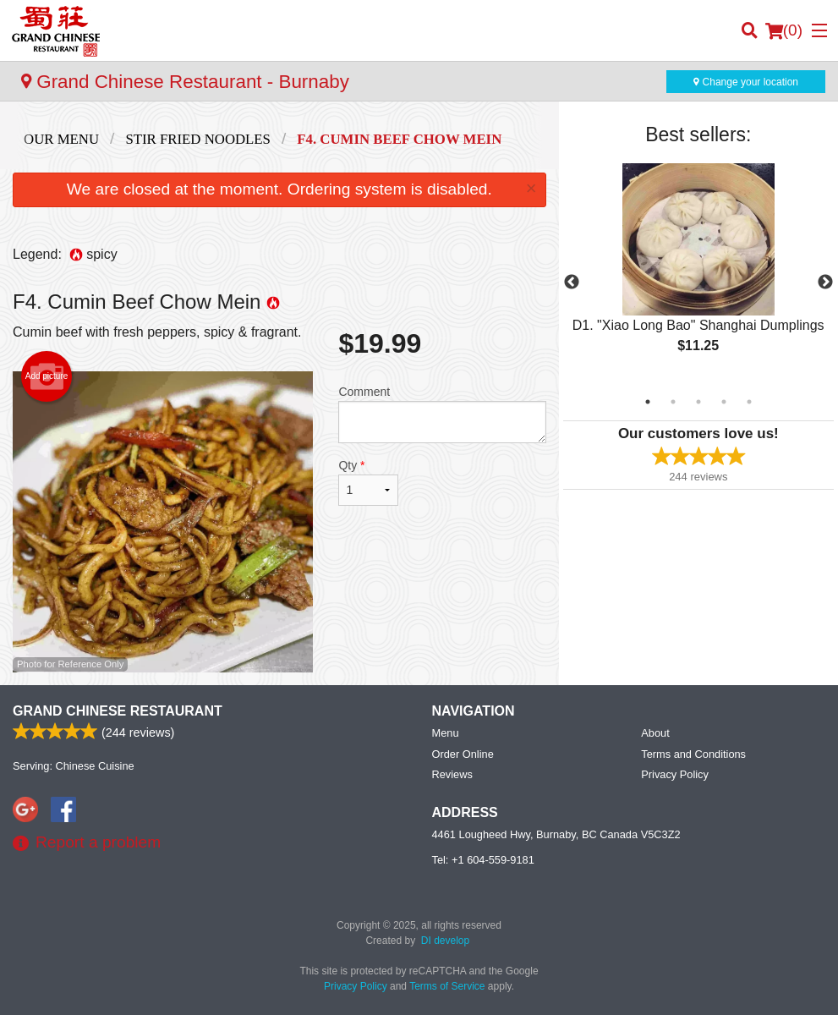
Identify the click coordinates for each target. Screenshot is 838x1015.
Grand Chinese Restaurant (117, 711)
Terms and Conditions (693, 754)
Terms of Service (447, 986)
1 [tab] (647, 401)
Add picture (46, 376)
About (655, 733)
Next (825, 282)
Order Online (463, 754)
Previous (571, 282)
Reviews (452, 774)
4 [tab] (723, 401)
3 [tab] (698, 401)
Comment (441, 414)
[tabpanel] (698, 272)
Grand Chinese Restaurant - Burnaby (185, 81)
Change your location (745, 82)
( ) (783, 30)
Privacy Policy (675, 774)
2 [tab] (673, 401)
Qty (368, 482)
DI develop (445, 940)
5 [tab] (749, 401)
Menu (445, 733)
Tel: (483, 859)
